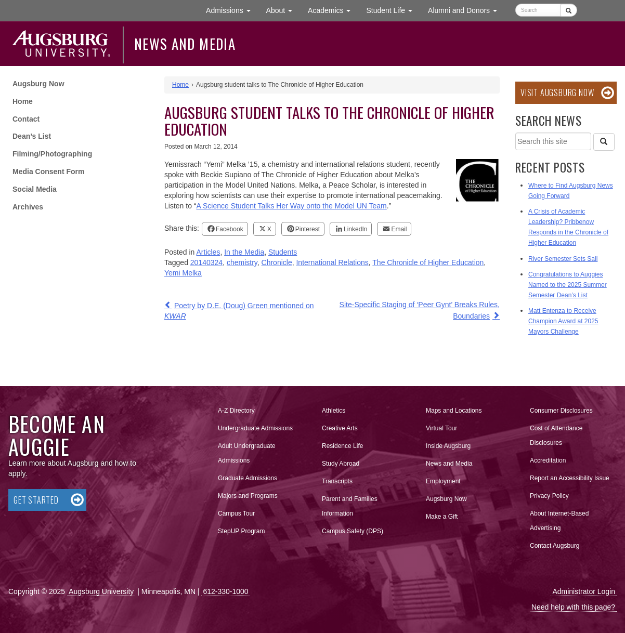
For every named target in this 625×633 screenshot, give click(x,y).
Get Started (36, 500)
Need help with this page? (573, 607)
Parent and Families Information (349, 506)
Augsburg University (101, 591)
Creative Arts (340, 428)
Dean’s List (31, 136)
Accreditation (548, 460)
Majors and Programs (247, 493)
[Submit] (568, 10)
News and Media (185, 43)
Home (22, 101)
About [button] (283, 13)
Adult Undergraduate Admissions (247, 453)
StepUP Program (241, 531)
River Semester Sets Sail (562, 258)
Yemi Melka (183, 273)
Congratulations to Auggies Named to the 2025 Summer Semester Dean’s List (567, 285)
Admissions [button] (232, 10)
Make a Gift (442, 516)
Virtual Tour (441, 428)
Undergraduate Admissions (255, 428)
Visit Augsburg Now (557, 92)
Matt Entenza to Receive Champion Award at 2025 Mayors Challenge (563, 321)
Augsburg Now (38, 84)
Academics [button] (333, 10)
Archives (27, 207)
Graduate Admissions (247, 478)
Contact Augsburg (554, 545)
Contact (26, 119)
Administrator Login (583, 591)
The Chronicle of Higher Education (428, 262)
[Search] (603, 142)
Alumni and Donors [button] (466, 10)
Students (282, 252)
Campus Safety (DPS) (352, 531)
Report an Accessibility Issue (569, 478)
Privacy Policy (549, 495)
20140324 (206, 262)
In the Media (244, 252)
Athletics (333, 410)
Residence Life (342, 446)
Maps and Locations (453, 410)
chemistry (242, 262)
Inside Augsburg (448, 446)
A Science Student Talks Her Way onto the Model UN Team (291, 206)
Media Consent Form (48, 171)
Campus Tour (236, 513)
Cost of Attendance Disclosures (556, 435)
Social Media (34, 189)
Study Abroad (340, 463)
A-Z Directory (236, 410)
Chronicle (277, 262)
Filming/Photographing (52, 154)
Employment (443, 481)
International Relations (332, 262)
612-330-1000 (225, 591)
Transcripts (337, 481)
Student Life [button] (393, 10)
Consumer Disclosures (561, 410)
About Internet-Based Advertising (559, 521)
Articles (208, 252)
